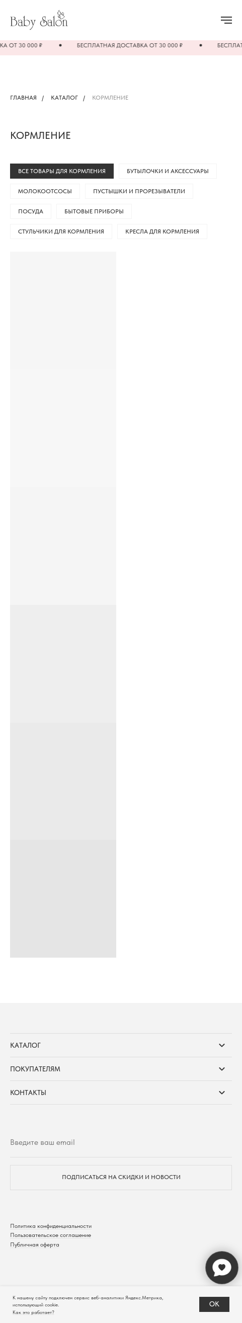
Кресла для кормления (162, 231)
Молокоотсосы (45, 191)
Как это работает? (33, 1312)
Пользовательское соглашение (50, 1234)
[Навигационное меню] (226, 20)
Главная (23, 97)
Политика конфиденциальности (51, 1225)
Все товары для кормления (62, 171)
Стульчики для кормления (61, 231)
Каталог (64, 97)
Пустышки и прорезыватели (139, 191)
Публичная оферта (34, 1244)
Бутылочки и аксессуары (168, 171)
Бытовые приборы (94, 211)
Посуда (30, 211)
